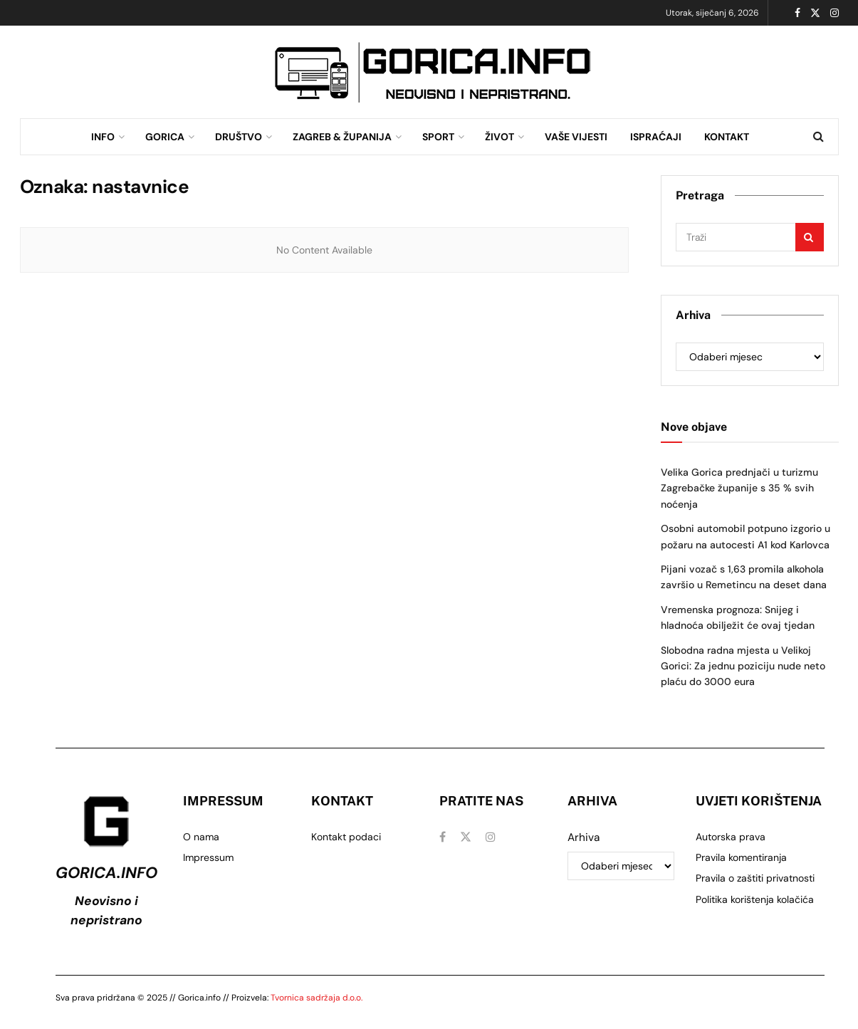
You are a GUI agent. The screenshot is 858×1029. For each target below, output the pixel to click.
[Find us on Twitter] (465, 837)
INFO (103, 136)
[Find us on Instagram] (491, 837)
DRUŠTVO (238, 136)
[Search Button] (818, 137)
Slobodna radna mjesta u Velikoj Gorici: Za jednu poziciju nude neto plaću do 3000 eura (743, 666)
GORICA (164, 136)
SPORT (438, 136)
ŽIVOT (499, 136)
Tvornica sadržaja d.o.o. (316, 997)
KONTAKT (726, 136)
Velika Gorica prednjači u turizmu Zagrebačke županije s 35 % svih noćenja (739, 488)
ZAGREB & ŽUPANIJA (342, 136)
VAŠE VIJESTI (576, 136)
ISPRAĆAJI (655, 136)
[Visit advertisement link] (433, 72)
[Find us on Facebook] (442, 837)
